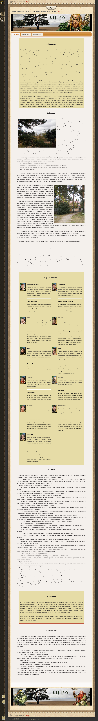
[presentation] (15, 34)
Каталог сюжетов (19, 1)
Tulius (58, 11)
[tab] (15, 34)
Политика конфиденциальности (30, 719)
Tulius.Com (11, 719)
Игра (27, 1)
